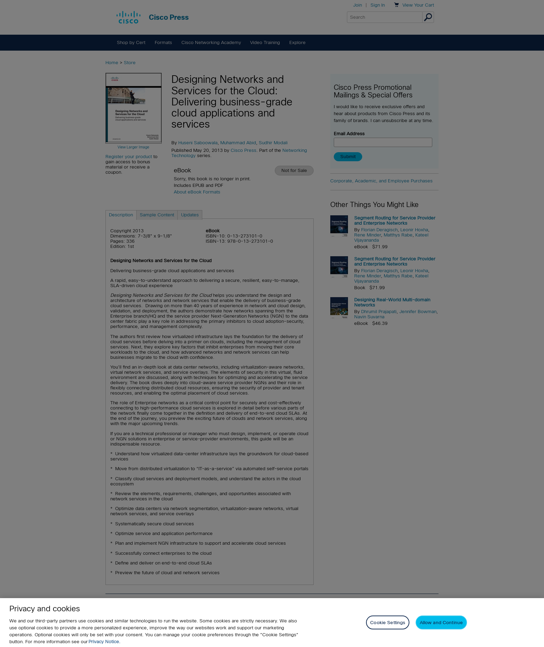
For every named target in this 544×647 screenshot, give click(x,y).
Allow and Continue (441, 626)
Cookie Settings (387, 626)
